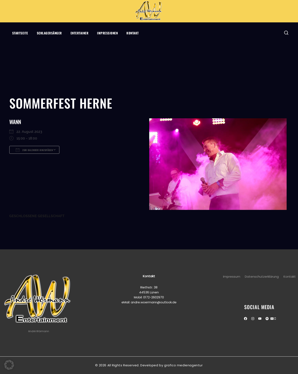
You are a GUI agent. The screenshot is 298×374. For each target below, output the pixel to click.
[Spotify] (267, 319)
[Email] (272, 319)
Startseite (20, 33)
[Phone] (275, 319)
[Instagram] (253, 319)
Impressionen (107, 33)
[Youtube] (260, 319)
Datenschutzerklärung (262, 276)
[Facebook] (246, 319)
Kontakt (132, 33)
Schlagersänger (49, 33)
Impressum (231, 276)
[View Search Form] (286, 33)
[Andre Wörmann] (149, 11)
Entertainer (80, 33)
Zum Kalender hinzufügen (34, 150)
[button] (9, 365)
